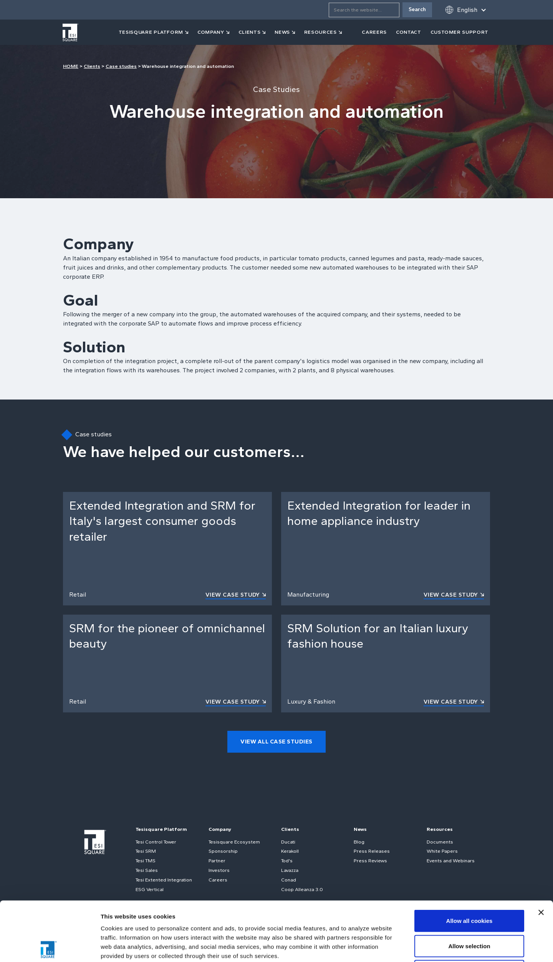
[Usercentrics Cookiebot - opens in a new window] (49, 947)
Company (220, 829)
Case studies (121, 66)
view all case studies (276, 741)
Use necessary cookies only (469, 911)
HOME (70, 66)
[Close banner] (541, 853)
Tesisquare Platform (161, 829)
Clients (92, 66)
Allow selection (469, 886)
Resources (440, 829)
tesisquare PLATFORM (151, 32)
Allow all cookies (469, 861)
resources (320, 32)
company (210, 32)
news (282, 32)
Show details (403, 947)
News (360, 829)
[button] (465, 10)
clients (249, 32)
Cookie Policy (224, 906)
